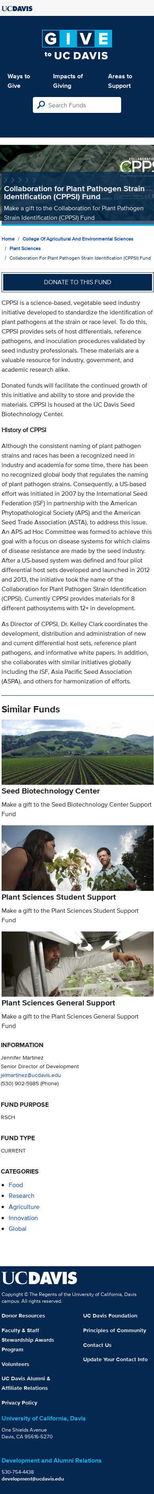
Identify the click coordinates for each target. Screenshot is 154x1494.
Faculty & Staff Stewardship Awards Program (28, 1339)
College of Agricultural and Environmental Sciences (78, 238)
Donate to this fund (77, 282)
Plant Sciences (25, 248)
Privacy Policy (19, 1403)
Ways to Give (19, 81)
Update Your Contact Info (115, 1359)
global (18, 1228)
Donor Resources (23, 1315)
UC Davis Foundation (110, 1315)
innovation (23, 1217)
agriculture (24, 1206)
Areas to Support (120, 81)
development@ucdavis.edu (33, 1478)
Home (8, 238)
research (21, 1195)
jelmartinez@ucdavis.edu (31, 1075)
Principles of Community (114, 1330)
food (16, 1184)
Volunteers (15, 1364)
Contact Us (97, 1345)
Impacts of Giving (68, 81)
